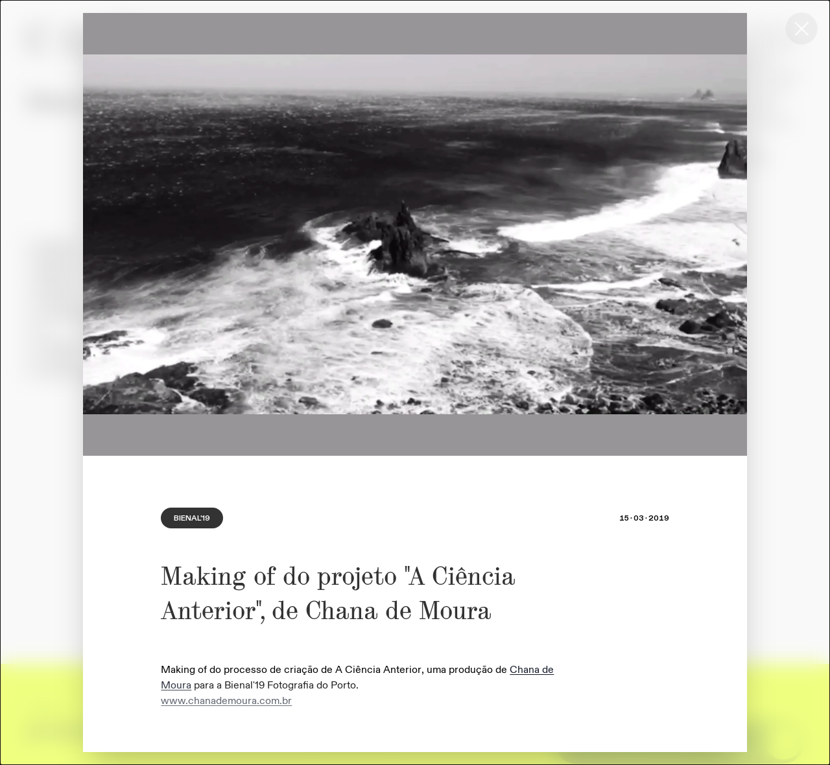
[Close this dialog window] (801, 28)
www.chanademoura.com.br (226, 700)
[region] (415, 234)
